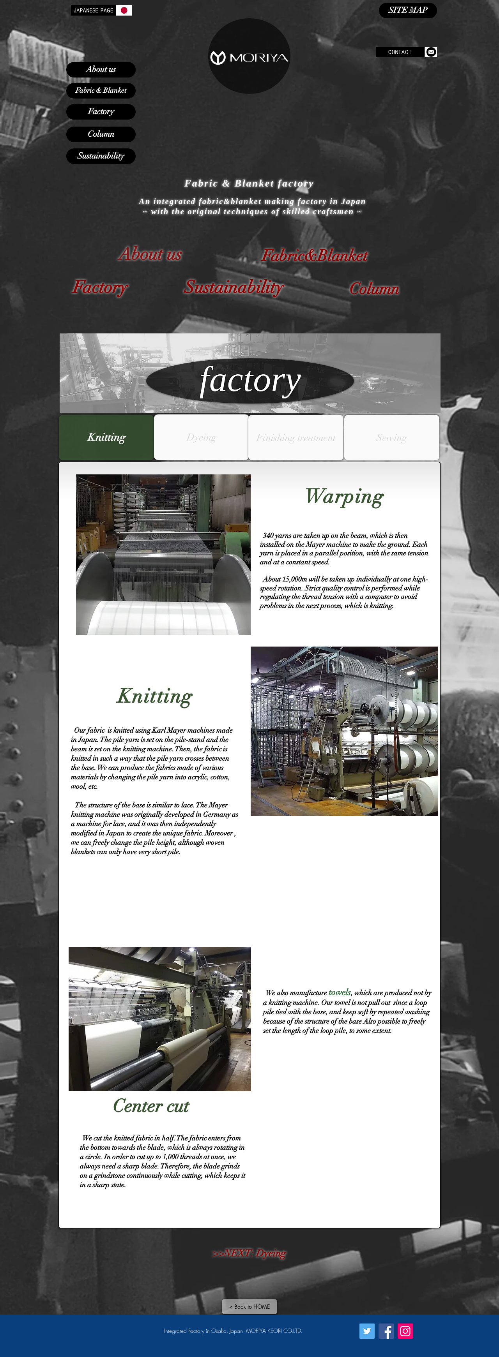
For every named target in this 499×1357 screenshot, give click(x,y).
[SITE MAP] (408, 10)
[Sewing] (391, 437)
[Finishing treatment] (295, 437)
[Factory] (101, 112)
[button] (201, 437)
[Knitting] (106, 437)
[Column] (101, 134)
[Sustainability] (101, 156)
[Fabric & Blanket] (101, 91)
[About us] (101, 70)
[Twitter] (367, 1331)
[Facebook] (386, 1331)
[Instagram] (405, 1331)
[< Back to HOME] (249, 1307)
